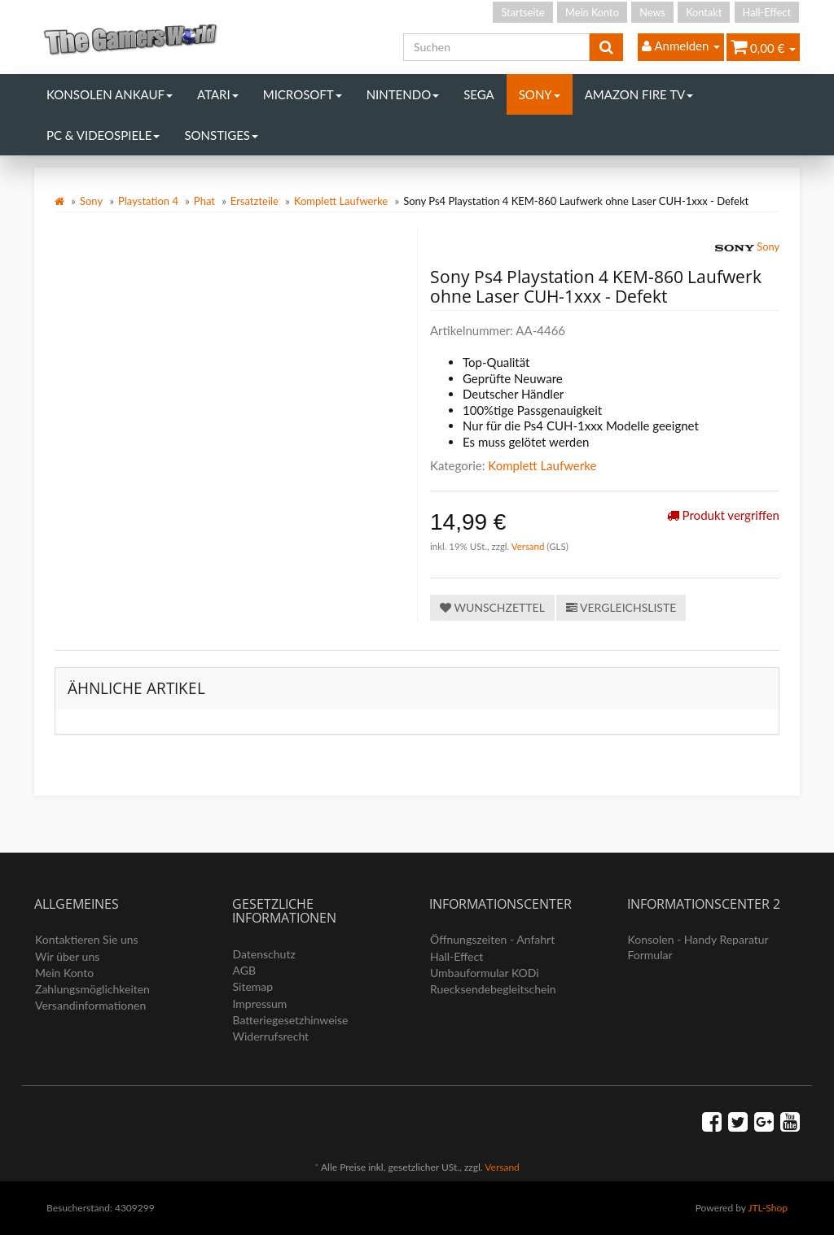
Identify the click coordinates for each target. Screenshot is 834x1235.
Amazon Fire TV (639, 94)
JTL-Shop (768, 1208)
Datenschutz (264, 954)
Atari (218, 94)
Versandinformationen (90, 1005)
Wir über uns (67, 956)
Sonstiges (221, 135)
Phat (204, 200)
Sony (539, 94)
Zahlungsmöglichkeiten (92, 989)
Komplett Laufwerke (341, 200)
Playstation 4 (148, 200)
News (652, 12)
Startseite (522, 12)
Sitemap (253, 986)
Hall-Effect (767, 12)
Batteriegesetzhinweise (291, 1020)
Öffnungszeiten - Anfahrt (492, 939)
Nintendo (403, 94)
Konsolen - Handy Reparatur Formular (698, 946)
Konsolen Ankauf (109, 94)
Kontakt (704, 12)
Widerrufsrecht (271, 1036)
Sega (478, 94)
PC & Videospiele (103, 135)
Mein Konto (592, 12)
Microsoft (302, 94)
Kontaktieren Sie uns (86, 939)
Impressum (260, 1003)
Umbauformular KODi (484, 973)
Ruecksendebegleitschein (493, 989)
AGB (245, 970)
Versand (529, 546)
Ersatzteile (254, 200)
